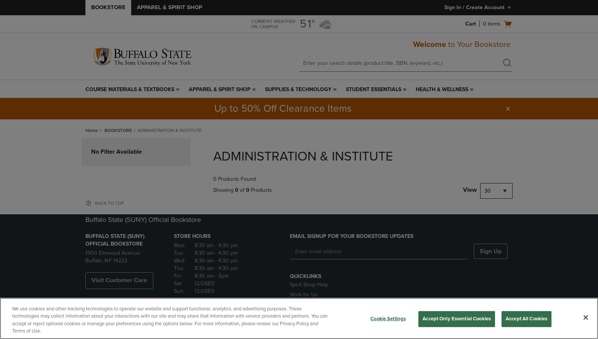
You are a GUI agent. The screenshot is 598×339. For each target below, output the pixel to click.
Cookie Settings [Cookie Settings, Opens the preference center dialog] (388, 319)
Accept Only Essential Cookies (457, 319)
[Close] (585, 317)
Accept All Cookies (526, 319)
